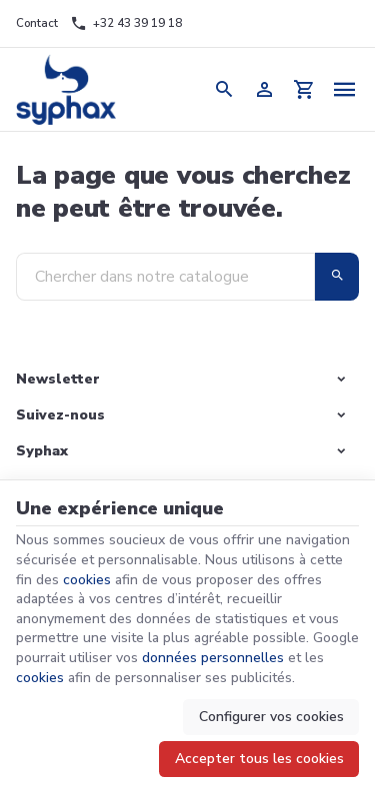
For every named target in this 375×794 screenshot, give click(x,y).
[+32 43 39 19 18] (126, 24)
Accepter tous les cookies (259, 758)
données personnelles (213, 657)
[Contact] (37, 24)
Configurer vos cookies (271, 716)
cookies (87, 579)
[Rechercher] (225, 89)
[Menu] (345, 89)
